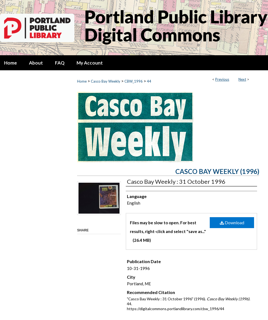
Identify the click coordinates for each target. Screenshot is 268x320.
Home (82, 81)
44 (149, 81)
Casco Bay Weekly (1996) (217, 171)
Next (242, 79)
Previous (222, 79)
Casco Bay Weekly (105, 81)
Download (232, 222)
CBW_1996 (133, 81)
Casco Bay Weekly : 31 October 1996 (176, 181)
